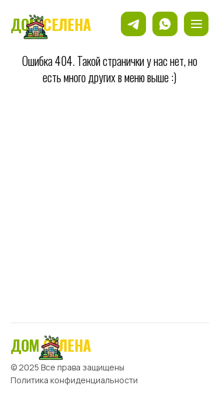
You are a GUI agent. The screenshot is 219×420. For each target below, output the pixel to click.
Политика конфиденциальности (74, 380)
